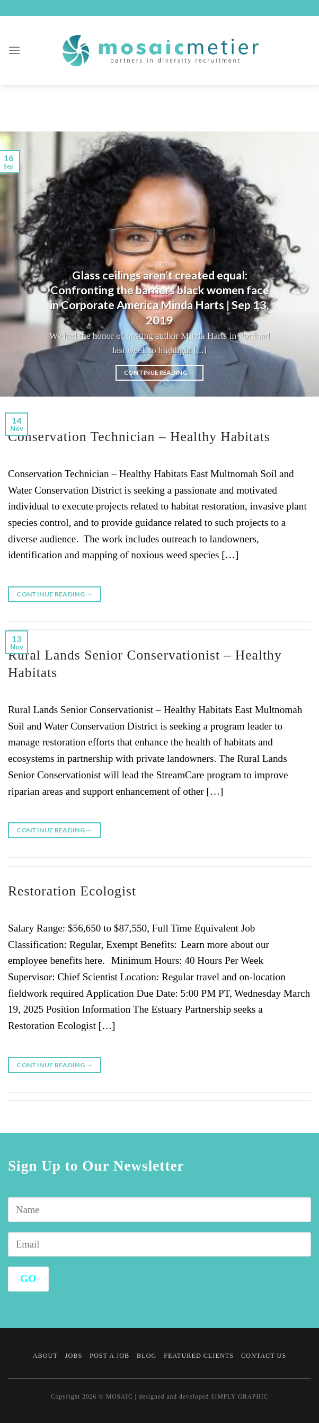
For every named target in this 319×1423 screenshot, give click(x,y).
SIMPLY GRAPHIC (239, 1396)
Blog (146, 1355)
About (45, 1355)
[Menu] (14, 50)
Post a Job (109, 1355)
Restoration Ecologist (72, 891)
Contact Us (263, 1355)
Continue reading (160, 372)
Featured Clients (199, 1355)
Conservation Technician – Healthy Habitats (139, 436)
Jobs (74, 1355)
